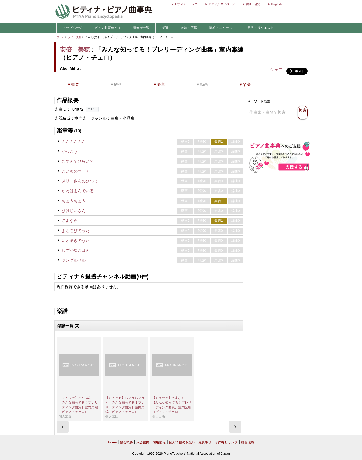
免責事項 (204, 442)
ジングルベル (74, 260)
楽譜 (165, 28)
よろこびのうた (76, 230)
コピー (92, 109)
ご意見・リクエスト (259, 28)
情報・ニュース (220, 28)
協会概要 (126, 442)
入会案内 (142, 442)
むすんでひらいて (78, 161)
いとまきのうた (76, 240)
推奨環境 (247, 442)
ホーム (60, 37)
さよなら (70, 220)
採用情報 (159, 442)
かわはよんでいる (78, 191)
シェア (276, 70)
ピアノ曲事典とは (108, 28)
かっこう (70, 151)
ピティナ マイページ (221, 4)
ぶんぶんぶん (74, 141)
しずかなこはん (76, 250)
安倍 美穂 (75, 37)
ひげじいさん (74, 211)
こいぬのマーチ (76, 171)
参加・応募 (188, 28)
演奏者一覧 (141, 28)
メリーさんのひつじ (80, 181)
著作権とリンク (226, 442)
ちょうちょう (74, 201)
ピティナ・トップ (186, 4)
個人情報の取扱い (182, 442)
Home (112, 442)
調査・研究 (253, 4)
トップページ (72, 28)
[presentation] (63, 427)
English (277, 4)
